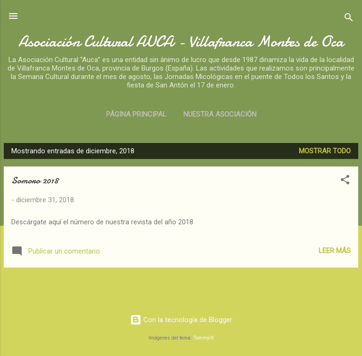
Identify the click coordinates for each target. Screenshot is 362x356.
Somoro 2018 (34, 180)
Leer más (335, 250)
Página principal (136, 114)
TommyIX (203, 338)
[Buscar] (348, 19)
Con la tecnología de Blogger (181, 320)
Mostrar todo (325, 151)
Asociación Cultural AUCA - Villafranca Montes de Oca (181, 41)
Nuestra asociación (219, 114)
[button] (345, 181)
